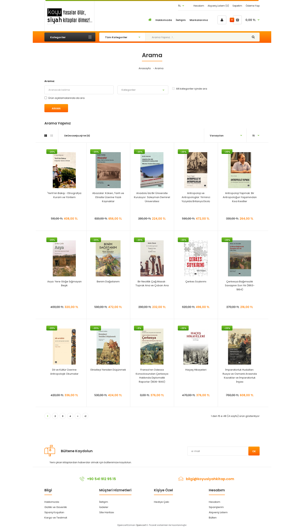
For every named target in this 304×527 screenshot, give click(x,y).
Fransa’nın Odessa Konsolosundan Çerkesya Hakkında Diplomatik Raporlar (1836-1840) (152, 376)
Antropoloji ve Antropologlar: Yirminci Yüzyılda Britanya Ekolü (196, 197)
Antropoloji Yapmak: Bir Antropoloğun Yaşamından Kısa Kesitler (240, 197)
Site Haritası (106, 512)
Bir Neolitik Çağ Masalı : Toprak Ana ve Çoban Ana (152, 283)
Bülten (213, 517)
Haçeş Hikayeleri (195, 370)
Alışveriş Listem (218, 512)
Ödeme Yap (253, 5)
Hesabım (198, 5)
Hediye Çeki (161, 502)
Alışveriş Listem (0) (218, 5)
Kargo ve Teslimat (55, 517)
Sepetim (237, 5)
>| (85, 416)
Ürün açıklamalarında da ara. (64, 98)
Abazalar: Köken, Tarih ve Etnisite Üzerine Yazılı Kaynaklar (108, 197)
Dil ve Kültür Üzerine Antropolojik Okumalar (64, 372)
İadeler (103, 507)
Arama (159, 68)
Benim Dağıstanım (108, 281)
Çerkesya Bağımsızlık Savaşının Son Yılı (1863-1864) (240, 286)
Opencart (141, 525)
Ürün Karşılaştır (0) (77, 135)
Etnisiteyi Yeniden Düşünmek (108, 370)
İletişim (103, 502)
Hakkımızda (51, 502)
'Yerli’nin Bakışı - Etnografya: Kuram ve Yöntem (64, 195)
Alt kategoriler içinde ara (189, 89)
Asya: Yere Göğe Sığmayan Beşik (64, 283)
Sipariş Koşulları (54, 512)
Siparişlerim (216, 507)
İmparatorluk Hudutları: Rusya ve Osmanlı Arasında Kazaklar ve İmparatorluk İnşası (240, 376)
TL (179, 5)
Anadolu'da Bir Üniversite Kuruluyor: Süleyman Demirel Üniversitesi (152, 197)
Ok (254, 451)
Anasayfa (145, 68)
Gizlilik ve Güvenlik (55, 507)
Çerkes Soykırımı (195, 281)
